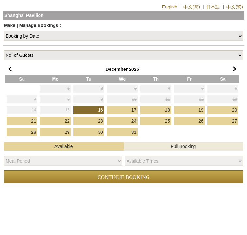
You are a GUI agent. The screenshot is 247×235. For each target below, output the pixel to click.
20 (234, 110)
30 (100, 132)
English (169, 6)
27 (234, 121)
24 (134, 121)
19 (201, 110)
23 (100, 121)
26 (201, 121)
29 (67, 132)
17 (134, 110)
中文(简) (191, 6)
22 (67, 121)
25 (167, 121)
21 (33, 121)
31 (134, 132)
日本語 (213, 6)
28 (33, 132)
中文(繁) (234, 6)
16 (100, 110)
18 (167, 110)
